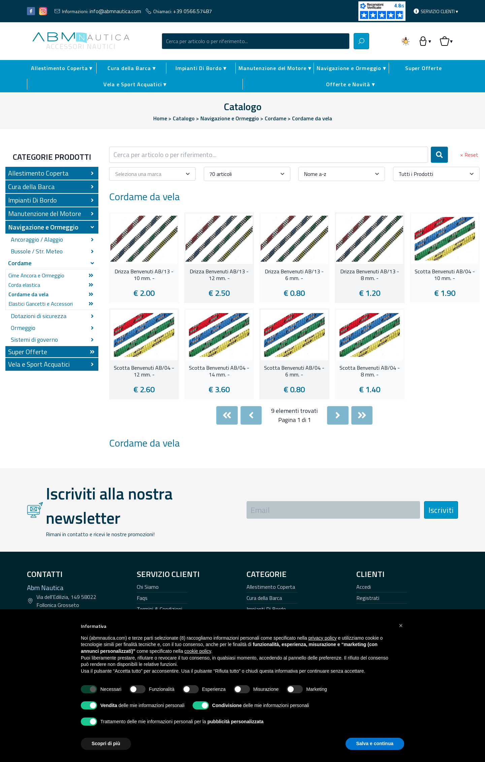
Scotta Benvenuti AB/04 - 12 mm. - (144, 371)
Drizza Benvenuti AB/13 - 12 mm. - (219, 275)
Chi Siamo (148, 587)
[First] (227, 415)
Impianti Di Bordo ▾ (200, 68)
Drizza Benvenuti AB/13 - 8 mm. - (369, 275)
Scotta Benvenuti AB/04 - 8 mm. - (370, 371)
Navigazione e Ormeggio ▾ (351, 68)
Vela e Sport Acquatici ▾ (134, 84)
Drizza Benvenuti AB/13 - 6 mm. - (294, 275)
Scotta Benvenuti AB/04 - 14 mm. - (219, 371)
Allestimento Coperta (271, 587)
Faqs (142, 598)
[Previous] (251, 415)
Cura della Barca (264, 598)
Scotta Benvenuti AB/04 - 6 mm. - (294, 371)
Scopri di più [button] (106, 743)
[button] (400, 625)
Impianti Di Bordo (266, 609)
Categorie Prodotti (52, 157)
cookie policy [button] (197, 651)
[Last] (362, 415)
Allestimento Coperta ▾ (61, 68)
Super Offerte (423, 68)
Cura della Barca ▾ (131, 68)
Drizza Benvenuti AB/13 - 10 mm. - (144, 275)
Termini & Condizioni (159, 609)
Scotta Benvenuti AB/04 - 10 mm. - (445, 275)
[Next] (338, 415)
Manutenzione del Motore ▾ (274, 68)
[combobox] (256, 41)
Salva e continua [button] (374, 743)
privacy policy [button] (322, 638)
